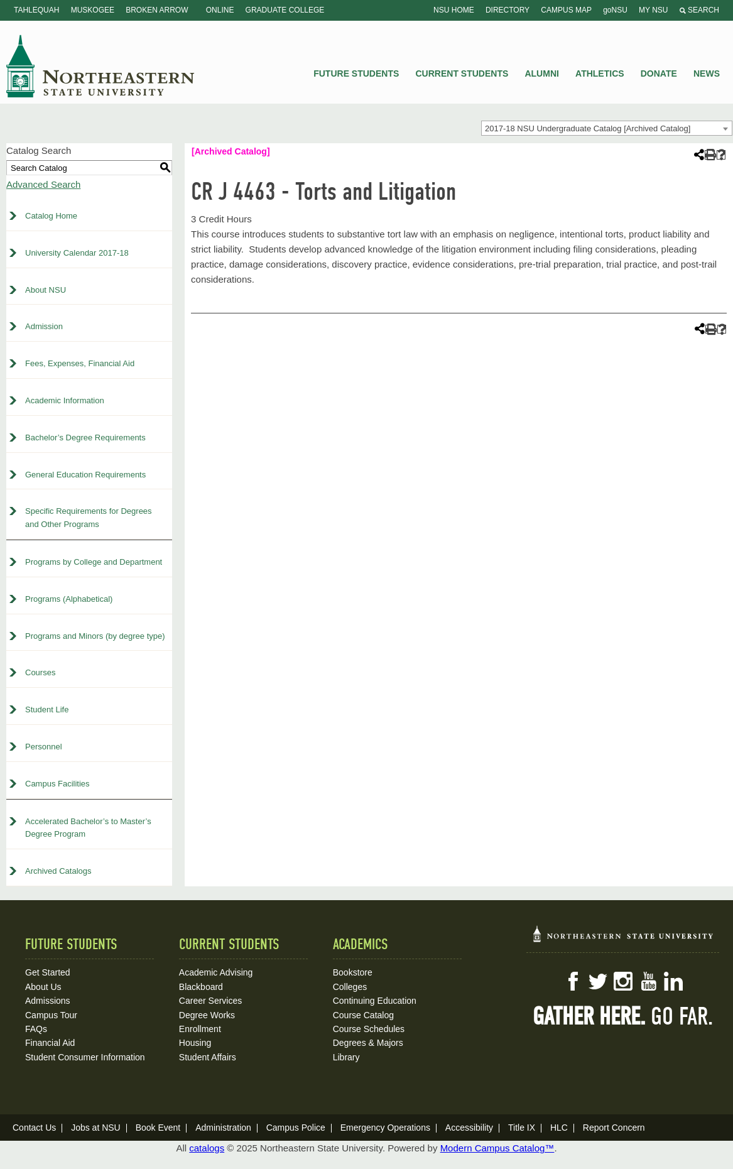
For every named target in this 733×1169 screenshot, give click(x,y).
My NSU (653, 10)
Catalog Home (51, 215)
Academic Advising (216, 972)
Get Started (47, 972)
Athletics (599, 73)
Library (346, 1057)
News (706, 73)
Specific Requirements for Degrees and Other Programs (88, 517)
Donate (659, 73)
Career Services (210, 1001)
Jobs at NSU (96, 1128)
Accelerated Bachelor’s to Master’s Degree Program (88, 828)
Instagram (623, 981)
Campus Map (566, 10)
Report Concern (614, 1128)
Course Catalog (363, 1015)
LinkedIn (673, 981)
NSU (100, 66)
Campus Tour (51, 1015)
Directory (507, 10)
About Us (43, 987)
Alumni (541, 73)
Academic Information (64, 400)
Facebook (572, 981)
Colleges (350, 987)
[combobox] (606, 128)
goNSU (615, 10)
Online (220, 10)
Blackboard (201, 987)
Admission (44, 326)
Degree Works (207, 1015)
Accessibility (469, 1128)
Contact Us (34, 1128)
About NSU (45, 290)
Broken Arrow (157, 10)
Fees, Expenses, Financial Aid (79, 363)
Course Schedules (369, 1029)
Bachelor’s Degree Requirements (85, 437)
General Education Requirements (85, 474)
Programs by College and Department (93, 562)
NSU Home (453, 10)
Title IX (521, 1128)
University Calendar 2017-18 (77, 253)
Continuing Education (374, 1001)
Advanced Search (43, 184)
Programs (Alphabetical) (68, 599)
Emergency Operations (385, 1128)
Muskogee (92, 10)
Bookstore (352, 972)
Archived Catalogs (58, 871)
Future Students (356, 73)
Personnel (43, 746)
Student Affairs (207, 1057)
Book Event (158, 1128)
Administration (223, 1128)
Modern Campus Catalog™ (497, 1148)
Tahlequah (36, 10)
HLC (559, 1128)
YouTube (648, 981)
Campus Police (295, 1128)
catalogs (206, 1148)
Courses (40, 672)
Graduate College (285, 10)
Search (699, 10)
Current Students (462, 73)
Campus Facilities (57, 783)
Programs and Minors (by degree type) (95, 636)
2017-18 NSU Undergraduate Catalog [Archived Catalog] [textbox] (587, 128)
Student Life (46, 709)
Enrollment (200, 1029)
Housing (195, 1043)
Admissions (47, 1001)
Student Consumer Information (85, 1057)
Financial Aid (50, 1043)
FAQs (36, 1029)
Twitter (598, 981)
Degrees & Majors (368, 1043)
